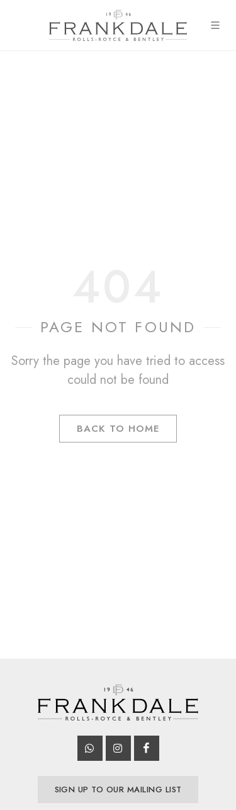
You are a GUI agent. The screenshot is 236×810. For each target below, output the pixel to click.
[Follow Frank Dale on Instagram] (118, 748)
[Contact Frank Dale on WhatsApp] (90, 748)
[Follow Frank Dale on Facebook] (146, 748)
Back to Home (118, 429)
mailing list (118, 790)
